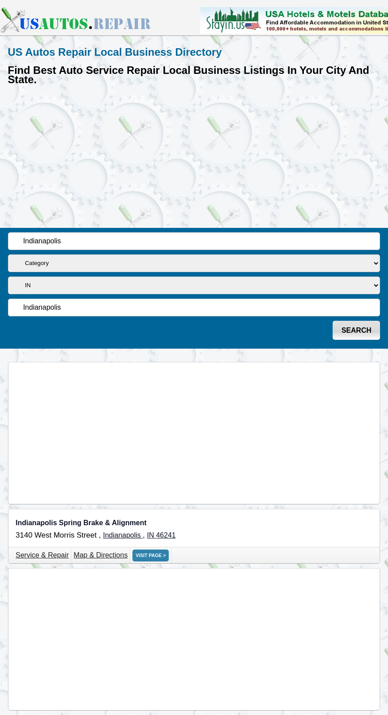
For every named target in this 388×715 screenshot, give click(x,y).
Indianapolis (123, 535)
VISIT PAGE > (151, 555)
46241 (166, 535)
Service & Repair (42, 555)
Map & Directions (101, 555)
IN (151, 535)
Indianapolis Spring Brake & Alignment (81, 523)
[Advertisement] (194, 155)
